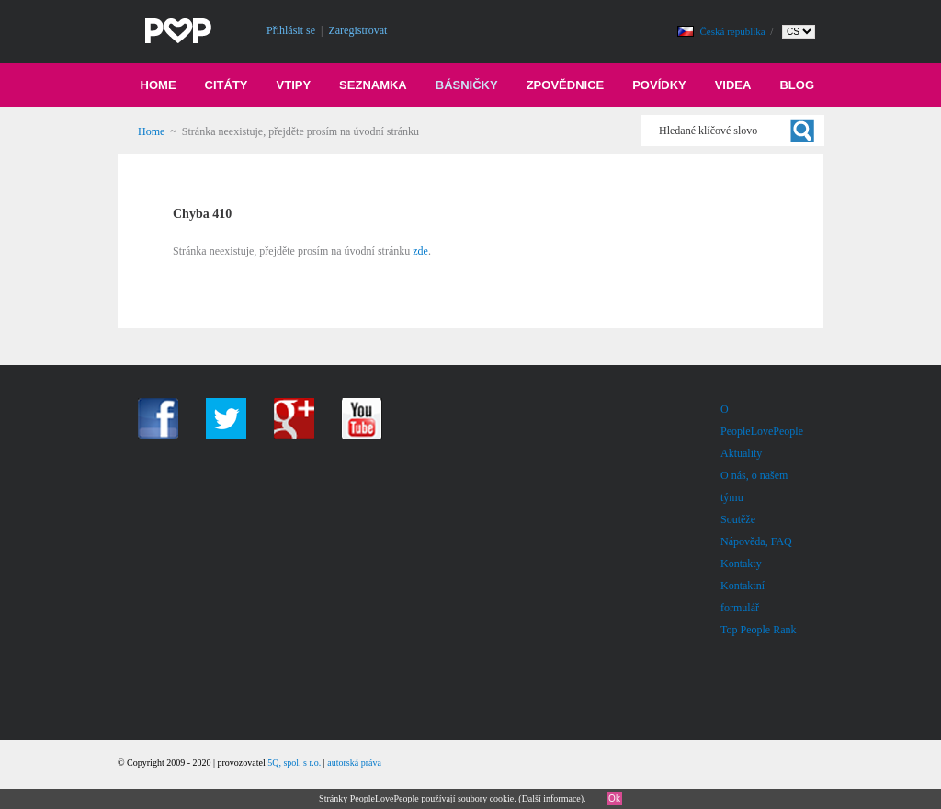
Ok (614, 798)
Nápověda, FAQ (756, 541)
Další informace (551, 798)
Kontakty (741, 563)
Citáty (226, 85)
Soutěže (737, 519)
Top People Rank (758, 629)
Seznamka (373, 85)
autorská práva (354, 763)
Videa (733, 85)
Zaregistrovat (357, 30)
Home (158, 85)
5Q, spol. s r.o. (294, 763)
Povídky (659, 85)
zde (420, 251)
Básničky (467, 85)
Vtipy (294, 85)
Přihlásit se (290, 30)
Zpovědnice (566, 85)
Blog (796, 85)
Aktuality (741, 453)
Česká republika (734, 31)
